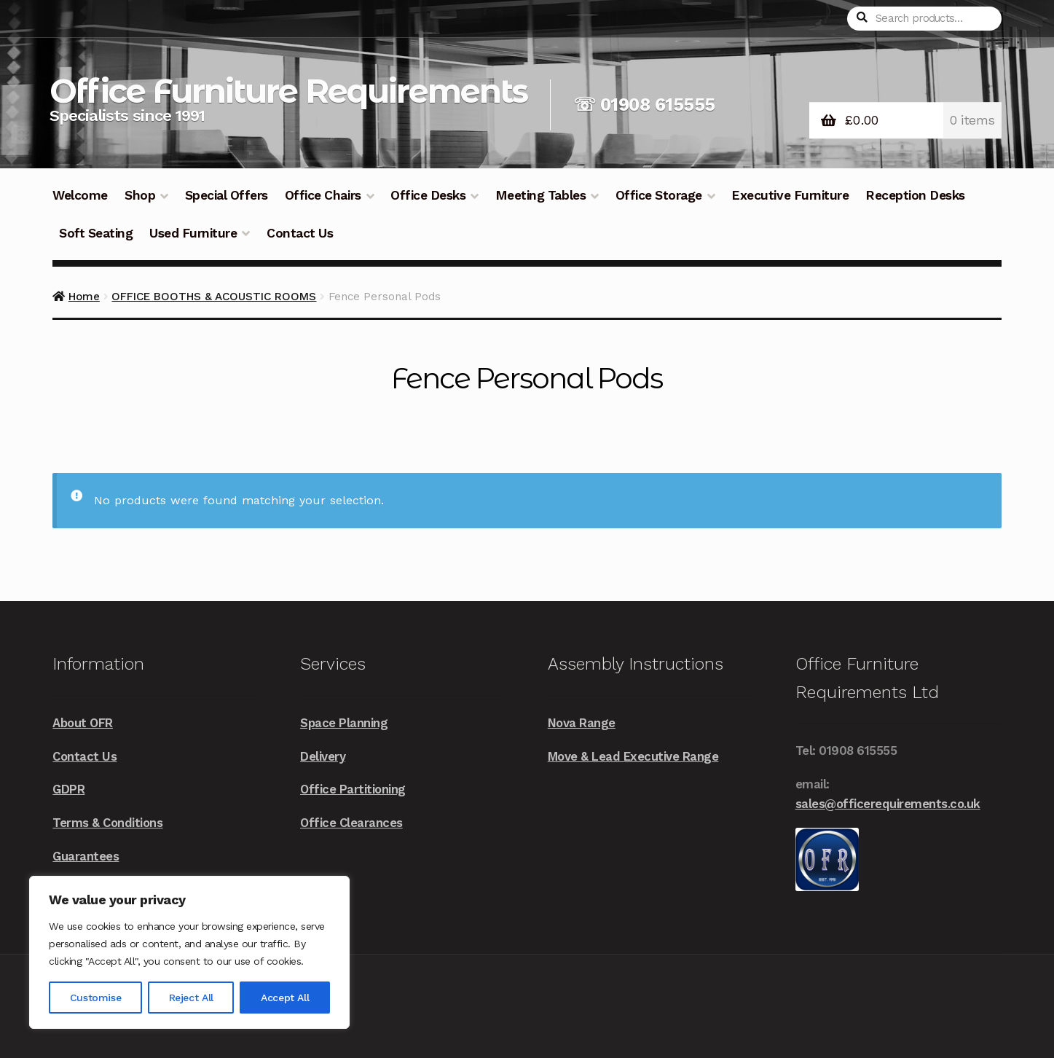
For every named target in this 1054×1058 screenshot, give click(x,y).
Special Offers (226, 195)
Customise (95, 997)
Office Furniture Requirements (288, 91)
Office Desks (427, 195)
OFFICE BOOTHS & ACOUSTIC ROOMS (213, 296)
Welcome (80, 195)
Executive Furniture (790, 195)
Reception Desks (915, 195)
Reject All (191, 997)
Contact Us (300, 233)
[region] (189, 952)
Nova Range (582, 723)
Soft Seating (96, 233)
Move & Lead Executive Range (633, 756)
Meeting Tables (540, 195)
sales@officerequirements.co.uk (887, 803)
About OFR (82, 723)
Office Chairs (323, 195)
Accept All (285, 997)
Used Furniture (193, 233)
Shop (140, 195)
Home (84, 296)
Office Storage (659, 195)
